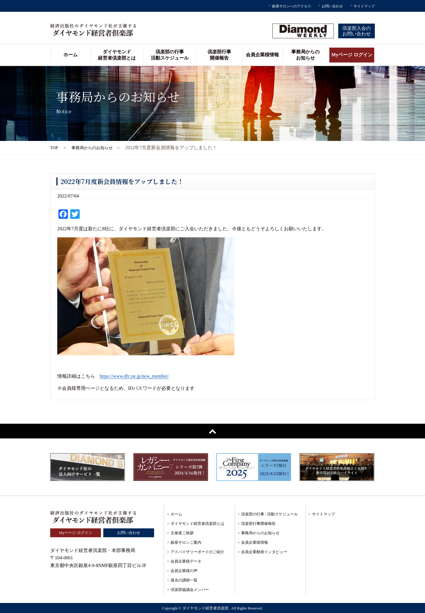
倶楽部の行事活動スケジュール (170, 54)
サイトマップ (364, 6)
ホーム (70, 54)
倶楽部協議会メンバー (190, 589)
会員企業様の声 (184, 570)
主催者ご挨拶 (182, 533)
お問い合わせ (332, 6)
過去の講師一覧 (184, 580)
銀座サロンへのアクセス (291, 6)
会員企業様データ (186, 561)
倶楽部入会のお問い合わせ (356, 31)
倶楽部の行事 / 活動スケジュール (269, 514)
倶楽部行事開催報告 (219, 54)
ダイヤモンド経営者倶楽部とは (117, 54)
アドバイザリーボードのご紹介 (197, 552)
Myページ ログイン (351, 54)
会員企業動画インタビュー (264, 552)
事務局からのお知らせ (305, 54)
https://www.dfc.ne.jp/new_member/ (134, 376)
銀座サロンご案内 (186, 542)
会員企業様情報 (262, 54)
